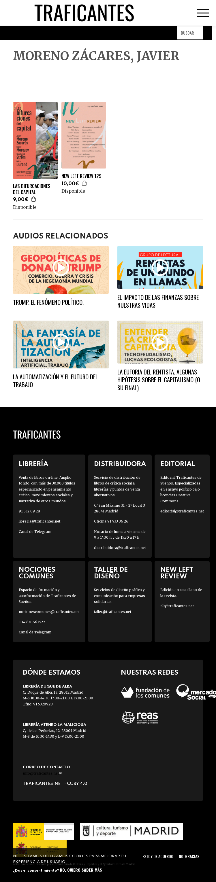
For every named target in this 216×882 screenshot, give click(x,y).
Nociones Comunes (37, 573)
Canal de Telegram (35, 531)
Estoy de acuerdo (157, 856)
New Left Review (176, 573)
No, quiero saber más (81, 870)
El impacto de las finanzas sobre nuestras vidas (158, 301)
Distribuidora (120, 464)
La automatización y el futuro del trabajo (55, 380)
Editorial (177, 464)
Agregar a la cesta (33, 199)
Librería (33, 464)
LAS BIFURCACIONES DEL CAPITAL (31, 189)
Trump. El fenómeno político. (48, 302)
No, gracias (189, 856)
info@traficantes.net (42, 773)
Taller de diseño (111, 573)
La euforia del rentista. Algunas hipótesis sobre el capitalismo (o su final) (158, 379)
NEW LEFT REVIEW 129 (81, 176)
